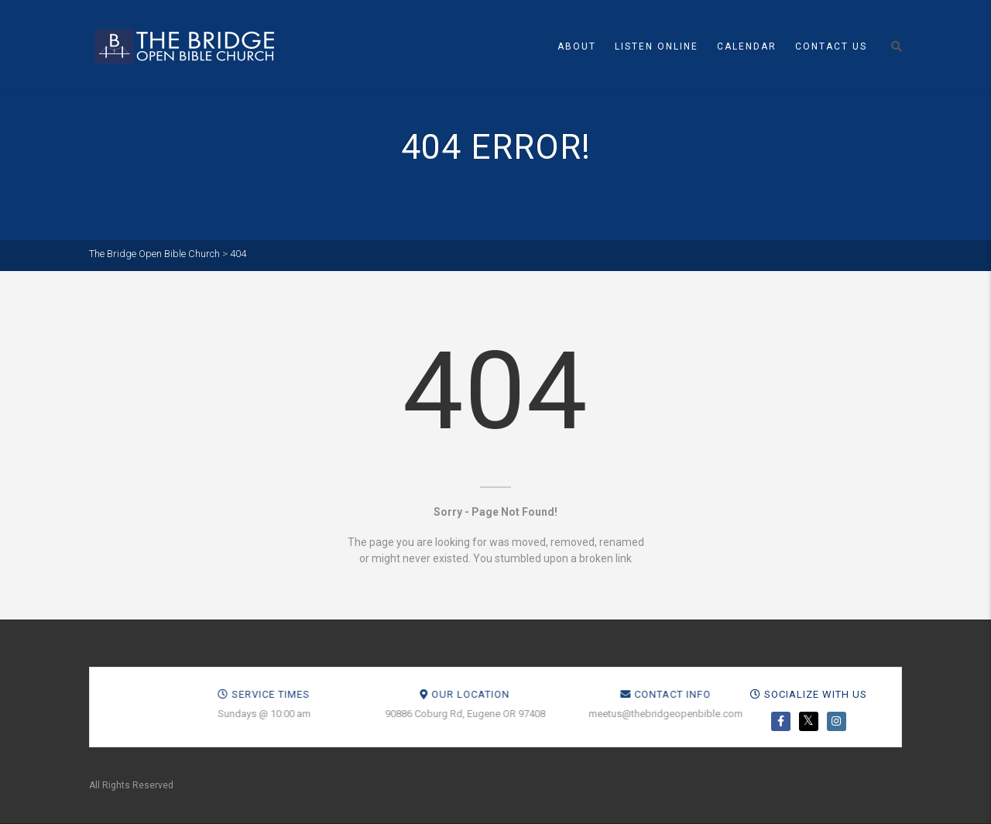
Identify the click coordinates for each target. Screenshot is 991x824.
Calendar (747, 46)
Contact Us (831, 46)
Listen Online (656, 46)
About (576, 46)
